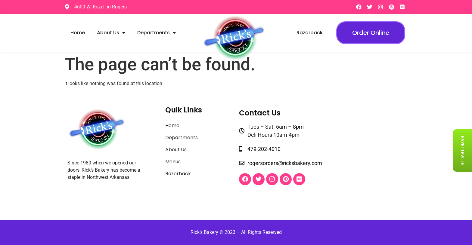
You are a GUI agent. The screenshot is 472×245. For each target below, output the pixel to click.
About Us (111, 32)
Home (77, 32)
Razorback (310, 32)
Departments (156, 32)
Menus (173, 161)
